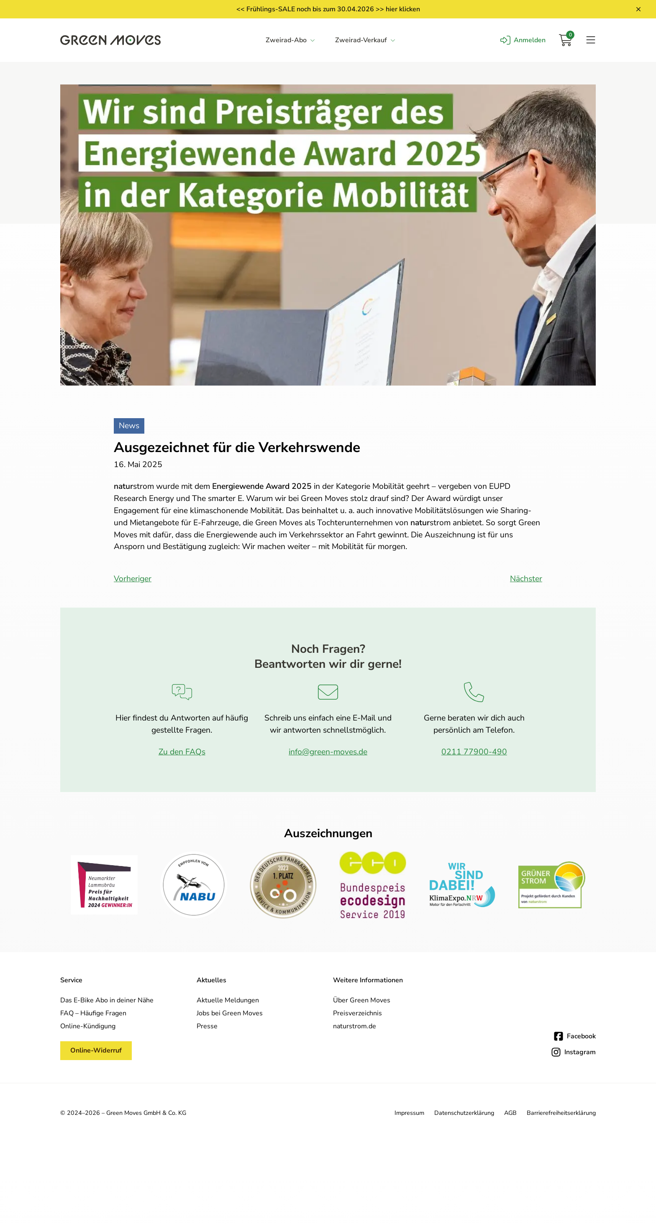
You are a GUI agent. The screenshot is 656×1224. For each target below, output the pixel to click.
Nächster (526, 578)
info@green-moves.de (328, 751)
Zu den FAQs (182, 751)
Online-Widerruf (96, 1050)
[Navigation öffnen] (591, 40)
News (129, 425)
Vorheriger (132, 578)
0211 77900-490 (474, 751)
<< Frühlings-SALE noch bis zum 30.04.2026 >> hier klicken (328, 9)
